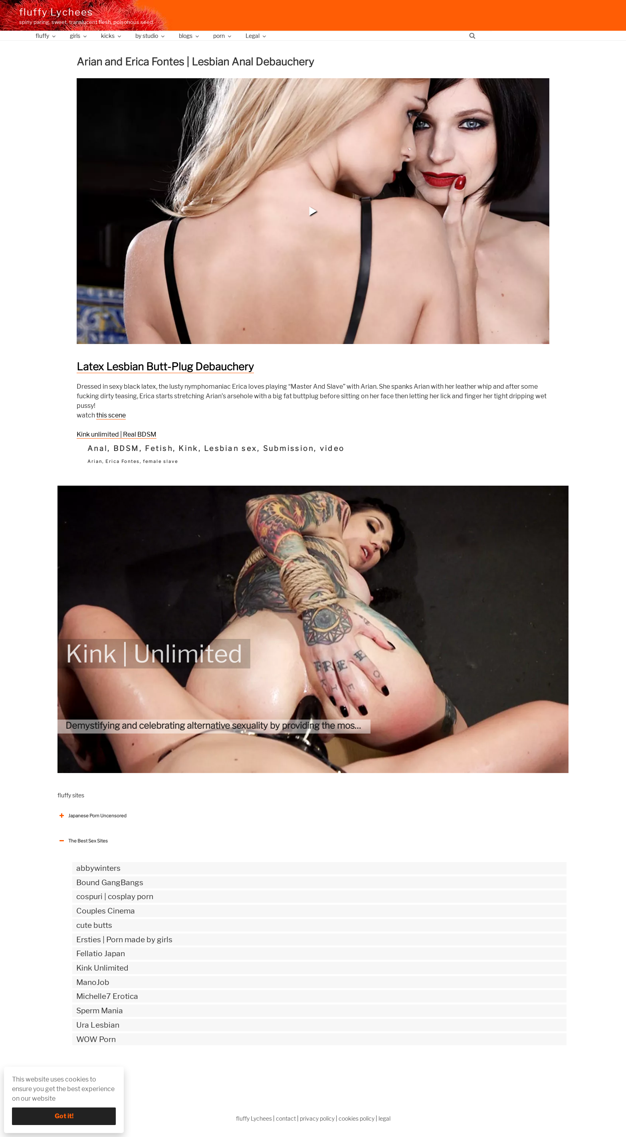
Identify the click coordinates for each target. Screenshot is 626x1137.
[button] (313, 211)
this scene (111, 415)
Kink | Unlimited (153, 653)
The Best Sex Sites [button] (82, 841)
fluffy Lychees (56, 12)
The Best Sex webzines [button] (87, 1072)
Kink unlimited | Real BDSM (116, 434)
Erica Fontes (122, 461)
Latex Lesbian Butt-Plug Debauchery (165, 366)
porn (222, 35)
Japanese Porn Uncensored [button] (92, 816)
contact (286, 1118)
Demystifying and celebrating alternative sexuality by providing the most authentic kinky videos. (258, 725)
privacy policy (317, 1118)
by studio (150, 35)
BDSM (126, 448)
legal (384, 1118)
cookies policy (356, 1118)
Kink (188, 448)
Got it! (64, 1116)
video (332, 448)
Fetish (159, 448)
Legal (256, 35)
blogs (189, 35)
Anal (97, 448)
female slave (160, 461)
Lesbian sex (230, 448)
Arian (94, 461)
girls (79, 35)
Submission (288, 448)
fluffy (46, 35)
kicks (111, 35)
